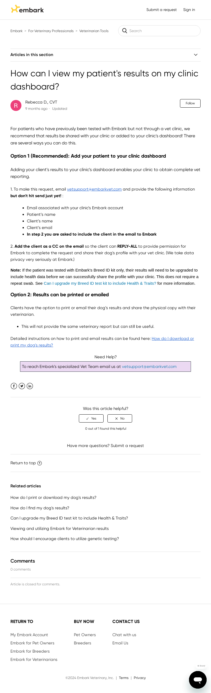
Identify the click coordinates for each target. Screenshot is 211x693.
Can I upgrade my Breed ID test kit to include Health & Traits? (69, 518)
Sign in (189, 9)
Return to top (26, 462)
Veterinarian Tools (94, 31)
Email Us (120, 643)
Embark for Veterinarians (33, 659)
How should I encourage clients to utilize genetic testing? (64, 538)
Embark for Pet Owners (32, 643)
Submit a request (161, 9)
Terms (124, 678)
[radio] (91, 418)
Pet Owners (85, 634)
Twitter (21, 386)
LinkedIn (29, 386)
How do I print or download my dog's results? (53, 497)
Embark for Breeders (30, 651)
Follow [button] (190, 103)
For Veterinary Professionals (51, 31)
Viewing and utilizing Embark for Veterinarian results (59, 528)
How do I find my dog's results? (39, 507)
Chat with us (124, 634)
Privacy (140, 678)
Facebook (13, 386)
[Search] (159, 30)
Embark (16, 31)
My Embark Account (29, 634)
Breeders (82, 643)
